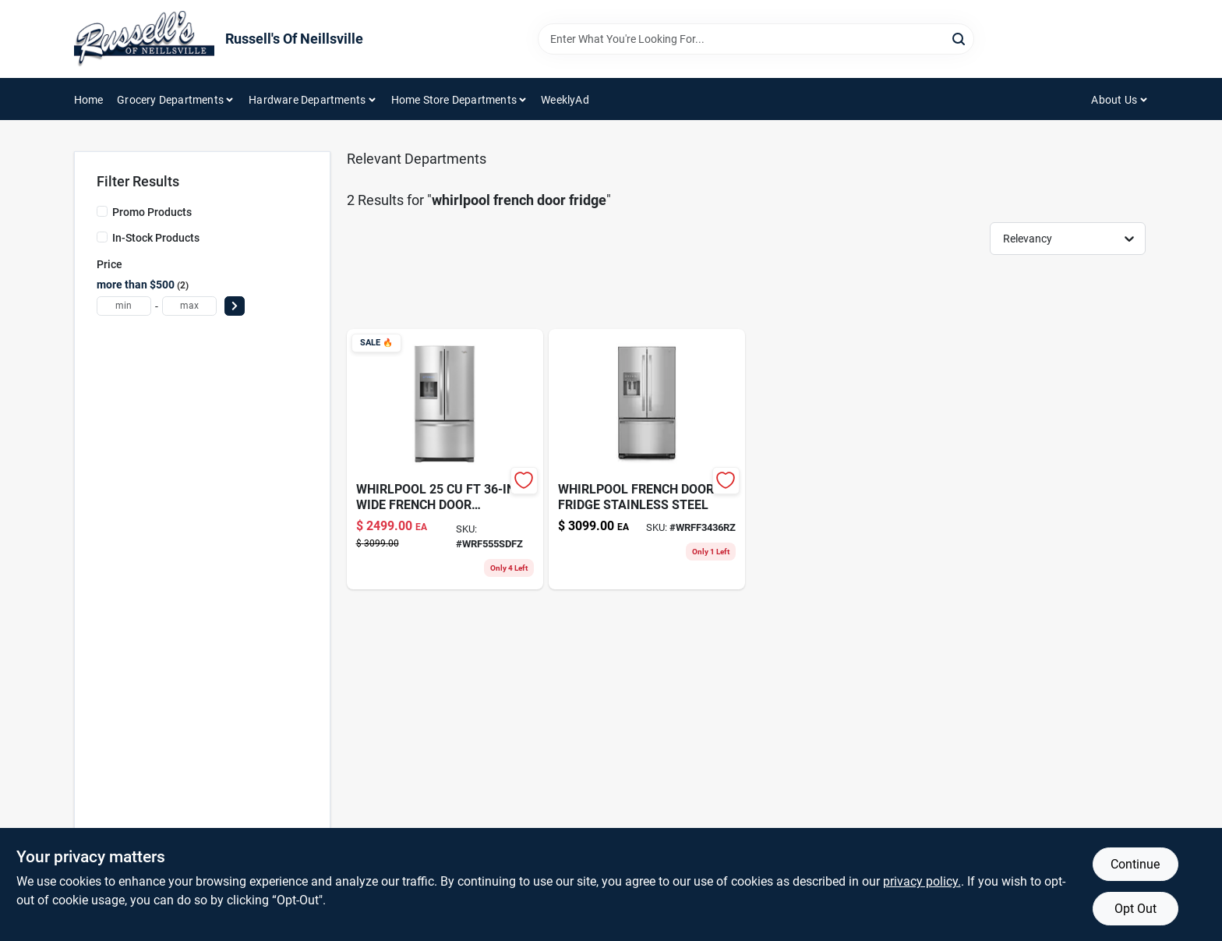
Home (89, 100)
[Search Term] (756, 39)
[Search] (959, 38)
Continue (1135, 864)
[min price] (124, 306)
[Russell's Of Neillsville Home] (144, 39)
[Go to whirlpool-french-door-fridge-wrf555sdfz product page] (445, 459)
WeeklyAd (565, 100)
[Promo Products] (102, 211)
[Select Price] (234, 306)
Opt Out (1135, 908)
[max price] (189, 306)
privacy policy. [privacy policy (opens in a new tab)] (922, 881)
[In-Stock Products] (102, 237)
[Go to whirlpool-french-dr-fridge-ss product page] (647, 459)
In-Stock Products (156, 238)
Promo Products (152, 212)
